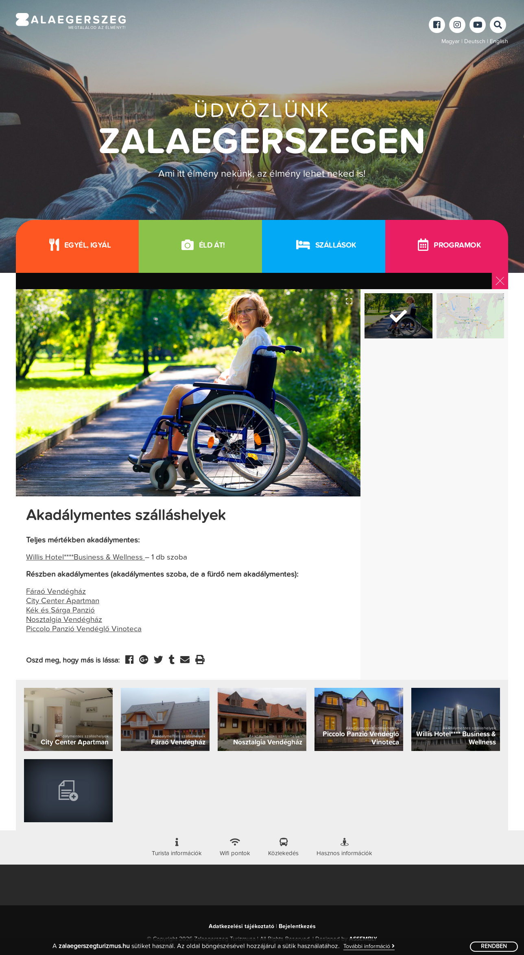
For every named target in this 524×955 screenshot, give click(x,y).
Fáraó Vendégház (56, 591)
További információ (369, 946)
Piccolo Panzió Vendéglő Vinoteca (84, 629)
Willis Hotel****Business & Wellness (85, 557)
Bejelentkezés (297, 926)
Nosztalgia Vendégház (64, 619)
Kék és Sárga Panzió (60, 610)
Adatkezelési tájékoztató (241, 926)
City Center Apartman (62, 601)
